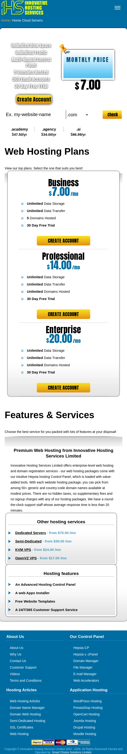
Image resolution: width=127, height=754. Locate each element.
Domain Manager (85, 661)
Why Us (15, 654)
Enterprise (63, 329)
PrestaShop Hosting (88, 708)
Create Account (34, 99)
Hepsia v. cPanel (85, 654)
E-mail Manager (85, 674)
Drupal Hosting (84, 727)
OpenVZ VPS (26, 558)
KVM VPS (23, 550)
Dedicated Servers (30, 533)
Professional (63, 256)
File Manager (83, 667)
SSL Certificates (21, 727)
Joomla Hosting (84, 721)
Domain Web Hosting (25, 714)
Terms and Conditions (25, 680)
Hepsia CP (81, 648)
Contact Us (18, 661)
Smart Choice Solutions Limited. (72, 752)
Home (5, 20)
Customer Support (23, 667)
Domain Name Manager (27, 708)
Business (63, 182)
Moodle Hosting (84, 734)
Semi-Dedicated (28, 541)
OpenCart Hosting (86, 714)
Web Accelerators (86, 680)
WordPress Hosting (87, 701)
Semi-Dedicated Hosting (27, 721)
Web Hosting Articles (25, 701)
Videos (15, 674)
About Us (16, 648)
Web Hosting (19, 734)
